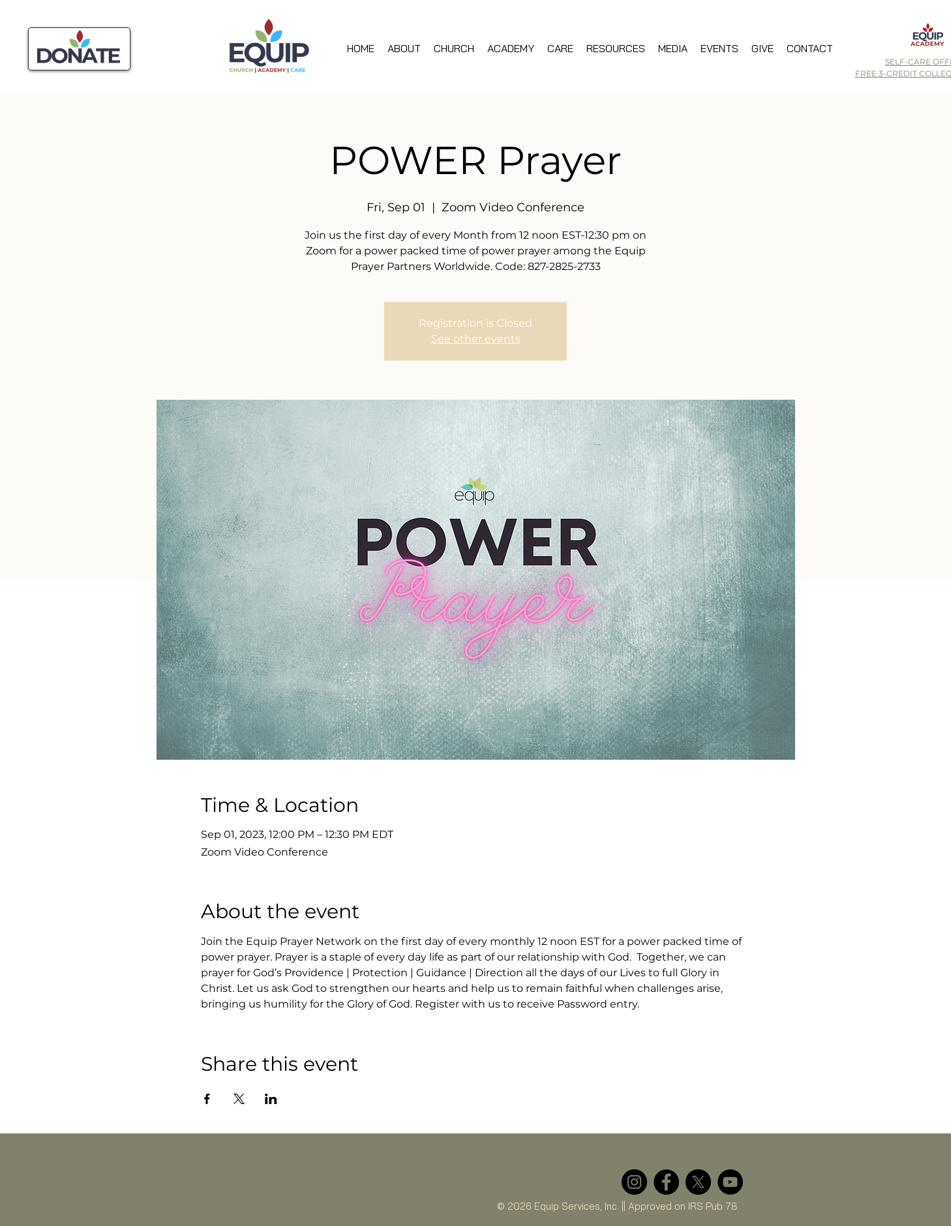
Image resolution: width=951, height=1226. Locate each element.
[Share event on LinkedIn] (271, 1099)
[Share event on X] (239, 1099)
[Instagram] (634, 1182)
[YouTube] (730, 1182)
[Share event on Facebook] (207, 1099)
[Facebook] (666, 1182)
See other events (476, 339)
